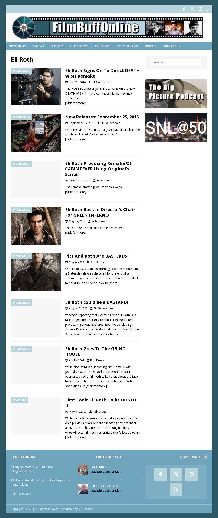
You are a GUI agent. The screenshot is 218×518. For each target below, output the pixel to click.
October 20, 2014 (79, 180)
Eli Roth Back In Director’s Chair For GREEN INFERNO (100, 211)
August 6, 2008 (78, 308)
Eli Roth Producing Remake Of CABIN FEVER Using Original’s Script (98, 168)
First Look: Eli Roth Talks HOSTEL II (101, 402)
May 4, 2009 (76, 261)
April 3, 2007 (76, 360)
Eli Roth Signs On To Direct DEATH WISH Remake (102, 72)
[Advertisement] (176, 173)
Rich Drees (103, 180)
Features (56, 45)
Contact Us (171, 45)
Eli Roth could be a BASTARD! (96, 302)
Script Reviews (127, 45)
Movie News (17, 45)
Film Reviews (79, 45)
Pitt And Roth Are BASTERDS (96, 255)
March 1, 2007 (77, 411)
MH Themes (85, 508)
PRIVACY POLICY (21, 493)
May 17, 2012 (77, 221)
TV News (38, 45)
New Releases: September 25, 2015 (102, 116)
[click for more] (75, 103)
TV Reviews (102, 45)
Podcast (150, 45)
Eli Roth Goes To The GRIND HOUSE (95, 351)
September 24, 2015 (81, 122)
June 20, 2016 (77, 81)
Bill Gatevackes (102, 81)
